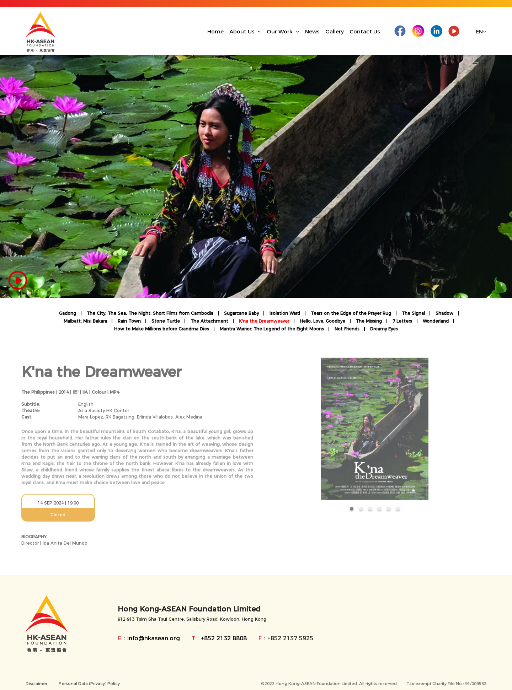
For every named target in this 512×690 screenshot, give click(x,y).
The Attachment (209, 321)
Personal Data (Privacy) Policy (89, 687)
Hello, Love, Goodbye (322, 321)
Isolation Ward (285, 313)
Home (215, 31)
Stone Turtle (165, 321)
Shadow (444, 313)
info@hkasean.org (153, 638)
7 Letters (402, 321)
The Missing (369, 321)
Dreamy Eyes (384, 329)
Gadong (67, 313)
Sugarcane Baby (241, 313)
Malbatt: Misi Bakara (85, 321)
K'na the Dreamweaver (264, 321)
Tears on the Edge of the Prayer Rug (351, 313)
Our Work (283, 31)
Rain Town (129, 321)
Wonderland (436, 321)
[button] (351, 512)
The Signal (413, 313)
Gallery (334, 31)
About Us (245, 31)
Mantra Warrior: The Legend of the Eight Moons (272, 329)
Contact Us (365, 31)
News (312, 31)
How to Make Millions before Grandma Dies (161, 329)
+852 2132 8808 (224, 638)
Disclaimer (36, 687)
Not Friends (347, 329)
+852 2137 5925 (290, 638)
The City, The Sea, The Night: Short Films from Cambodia (150, 313)
